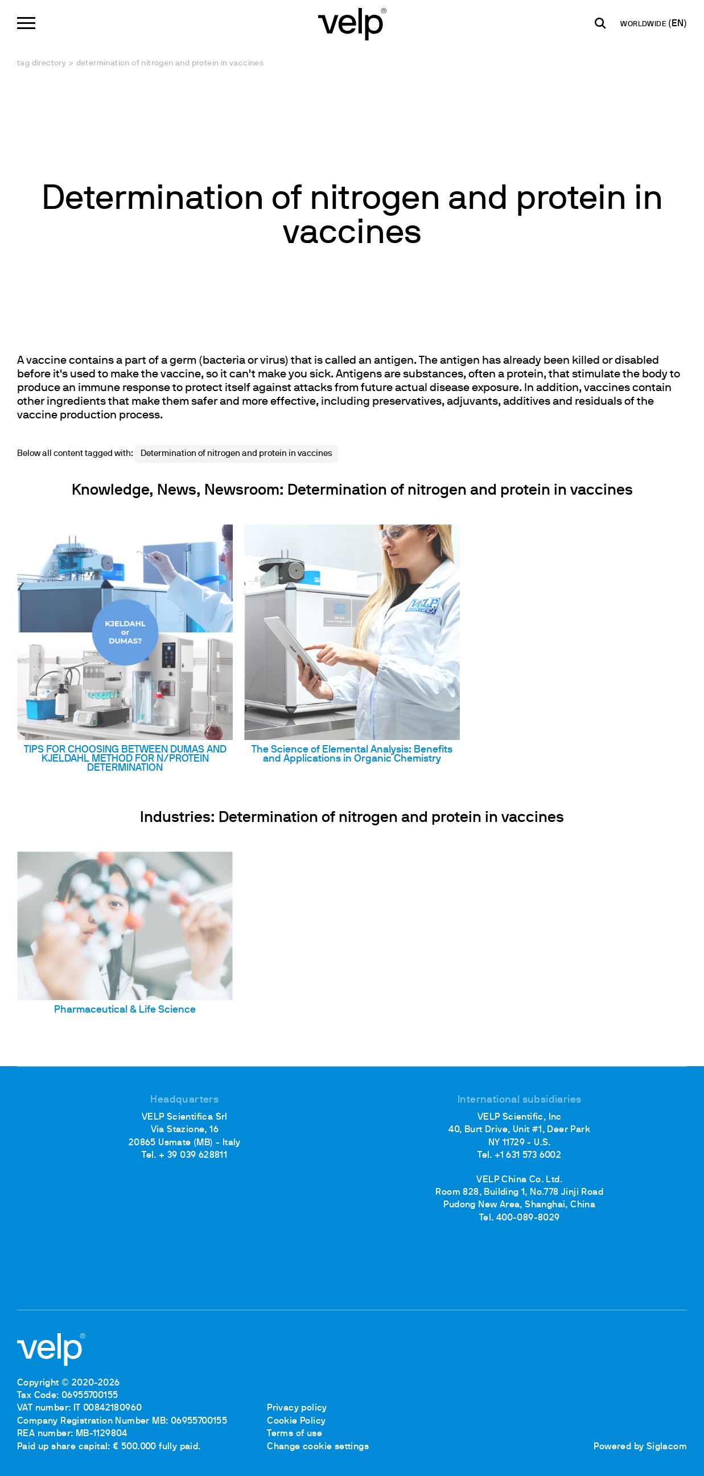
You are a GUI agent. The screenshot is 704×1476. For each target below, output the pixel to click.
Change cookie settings (318, 1447)
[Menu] (26, 23)
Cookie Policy (296, 1421)
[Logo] (352, 23)
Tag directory (41, 63)
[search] (600, 23)
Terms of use (294, 1434)
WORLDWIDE (644, 24)
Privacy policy (297, 1408)
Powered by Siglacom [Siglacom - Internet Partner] (640, 1447)
